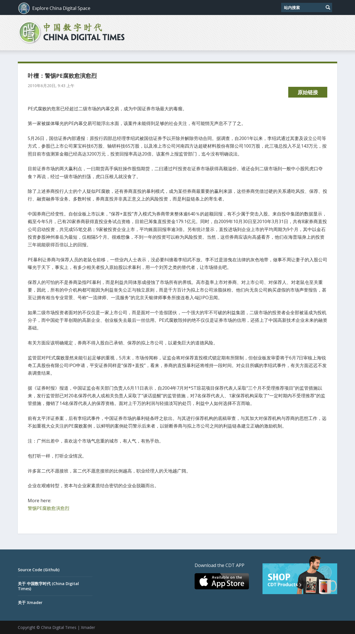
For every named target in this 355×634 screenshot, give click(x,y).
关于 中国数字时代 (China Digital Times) (48, 586)
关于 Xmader (30, 602)
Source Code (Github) (38, 569)
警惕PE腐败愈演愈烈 (48, 508)
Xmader (88, 627)
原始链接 (308, 92)
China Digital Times (58, 627)
